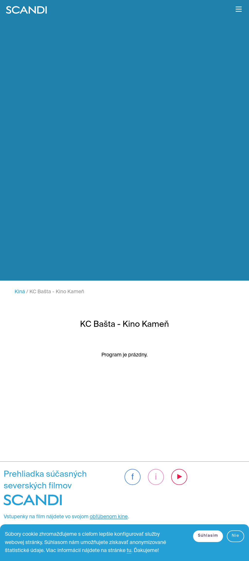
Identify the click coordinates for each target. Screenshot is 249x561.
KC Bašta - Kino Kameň (56, 291)
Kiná (20, 291)
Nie (235, 536)
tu (129, 550)
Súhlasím (208, 536)
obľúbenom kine (109, 516)
